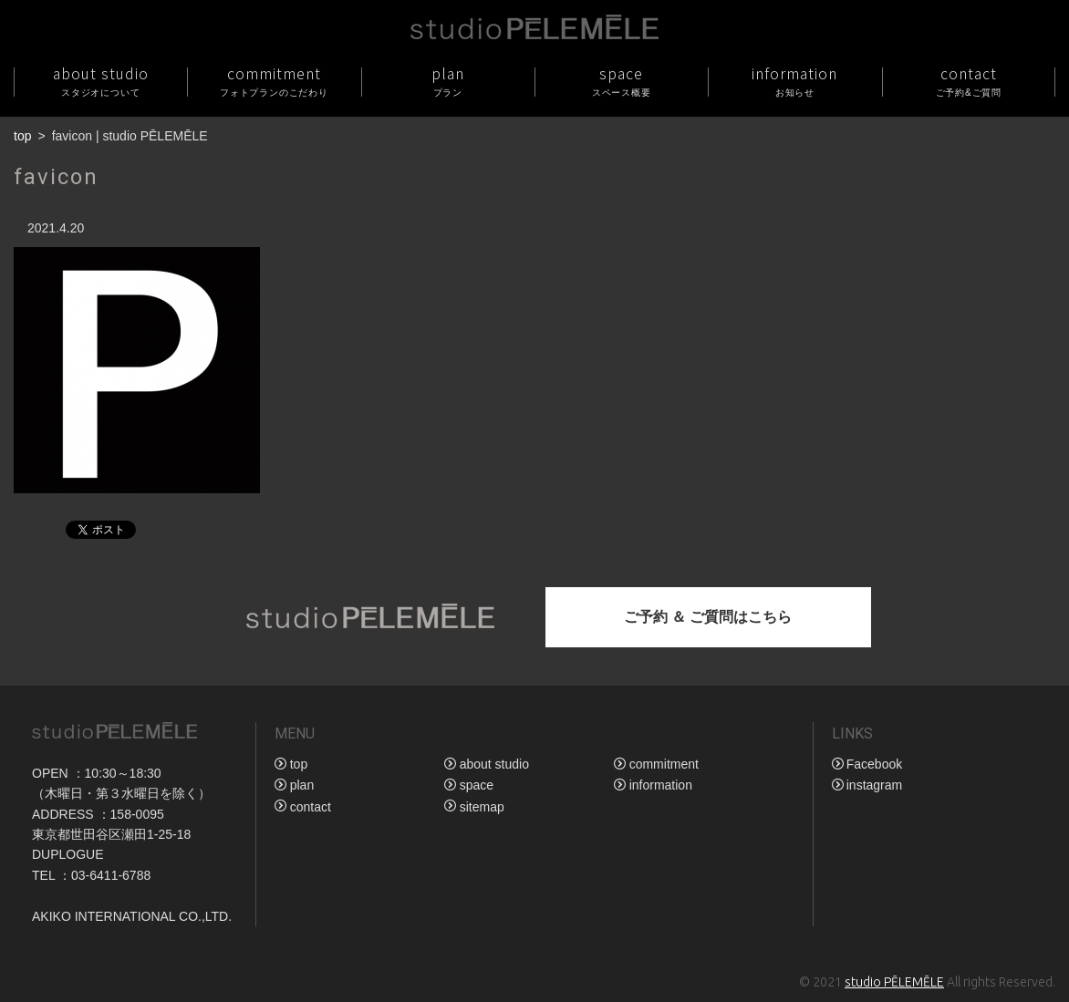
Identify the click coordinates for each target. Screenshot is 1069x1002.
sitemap (482, 807)
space (621, 81)
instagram (874, 785)
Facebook (874, 764)
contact (968, 81)
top (22, 136)
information (794, 81)
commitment (273, 81)
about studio (100, 81)
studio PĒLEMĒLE (894, 982)
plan (447, 81)
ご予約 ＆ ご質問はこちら (708, 617)
